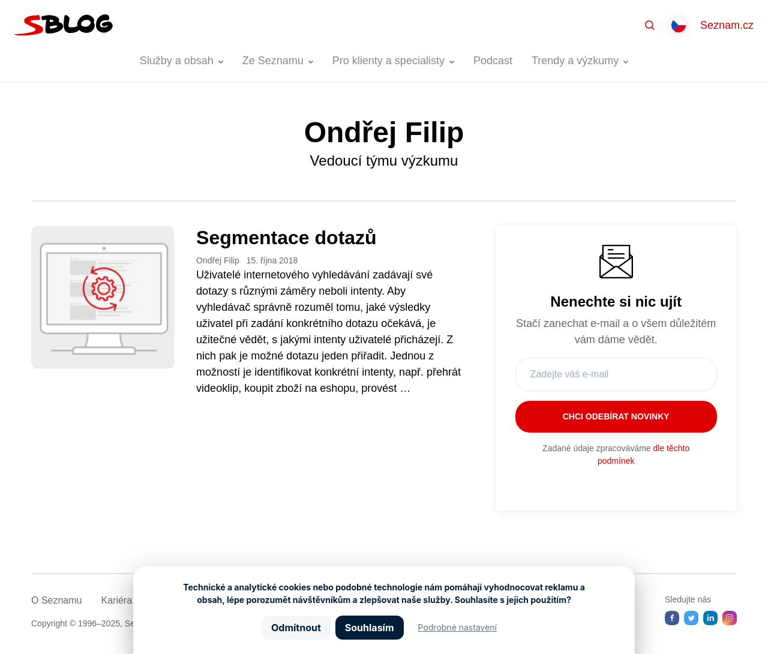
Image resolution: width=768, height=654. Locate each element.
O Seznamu (56, 600)
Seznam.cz (727, 25)
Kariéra (116, 600)
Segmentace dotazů (286, 237)
